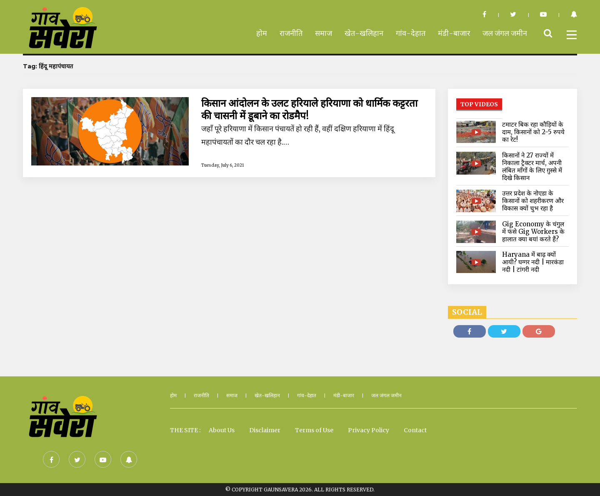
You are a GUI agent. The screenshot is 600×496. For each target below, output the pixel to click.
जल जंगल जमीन (504, 33)
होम (261, 33)
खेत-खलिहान (364, 33)
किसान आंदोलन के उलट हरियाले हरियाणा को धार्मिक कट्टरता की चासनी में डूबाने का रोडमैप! (309, 109)
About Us (222, 430)
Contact (415, 430)
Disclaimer (264, 430)
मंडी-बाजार (454, 33)
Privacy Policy (368, 430)
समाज (323, 33)
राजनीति (291, 33)
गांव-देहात (410, 33)
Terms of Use (314, 430)
